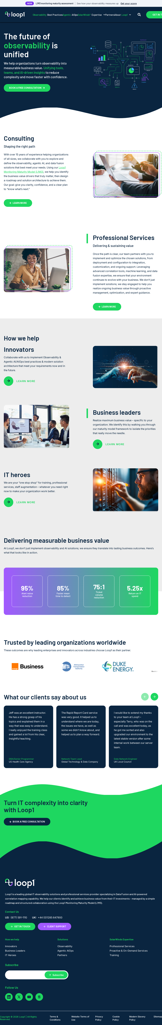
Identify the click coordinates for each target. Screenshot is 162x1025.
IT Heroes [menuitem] (10, 955)
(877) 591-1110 (19, 917)
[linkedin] (9, 997)
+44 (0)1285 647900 (50, 917)
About (122, 14)
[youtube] (29, 997)
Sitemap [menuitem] (158, 1016)
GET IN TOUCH (20, 926)
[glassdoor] (39, 997)
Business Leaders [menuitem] (15, 950)
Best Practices (48, 14)
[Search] (139, 15)
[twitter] (19, 997)
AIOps (70, 14)
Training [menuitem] (114, 955)
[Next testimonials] (154, 697)
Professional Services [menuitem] (122, 946)
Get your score (129, 3)
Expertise (91, 14)
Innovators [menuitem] (11, 946)
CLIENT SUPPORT (54, 926)
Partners (109, 14)
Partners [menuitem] (62, 955)
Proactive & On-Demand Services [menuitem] (129, 950)
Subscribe (58, 975)
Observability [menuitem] (64, 946)
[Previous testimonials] (145, 697)
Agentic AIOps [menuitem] (65, 950)
